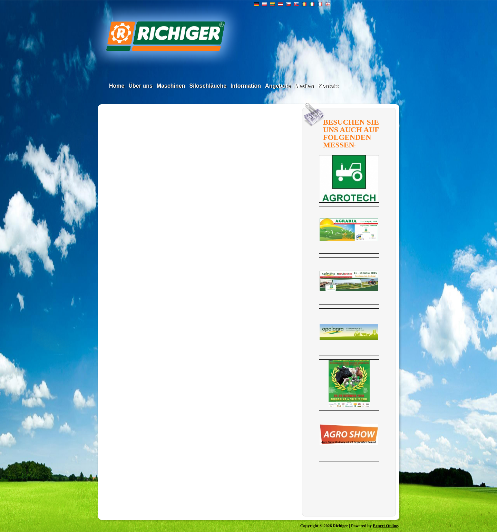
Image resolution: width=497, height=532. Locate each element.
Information (246, 86)
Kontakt (328, 86)
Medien (304, 86)
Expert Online (385, 525)
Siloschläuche (207, 86)
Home (116, 86)
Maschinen (171, 86)
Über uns (140, 86)
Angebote (278, 86)
